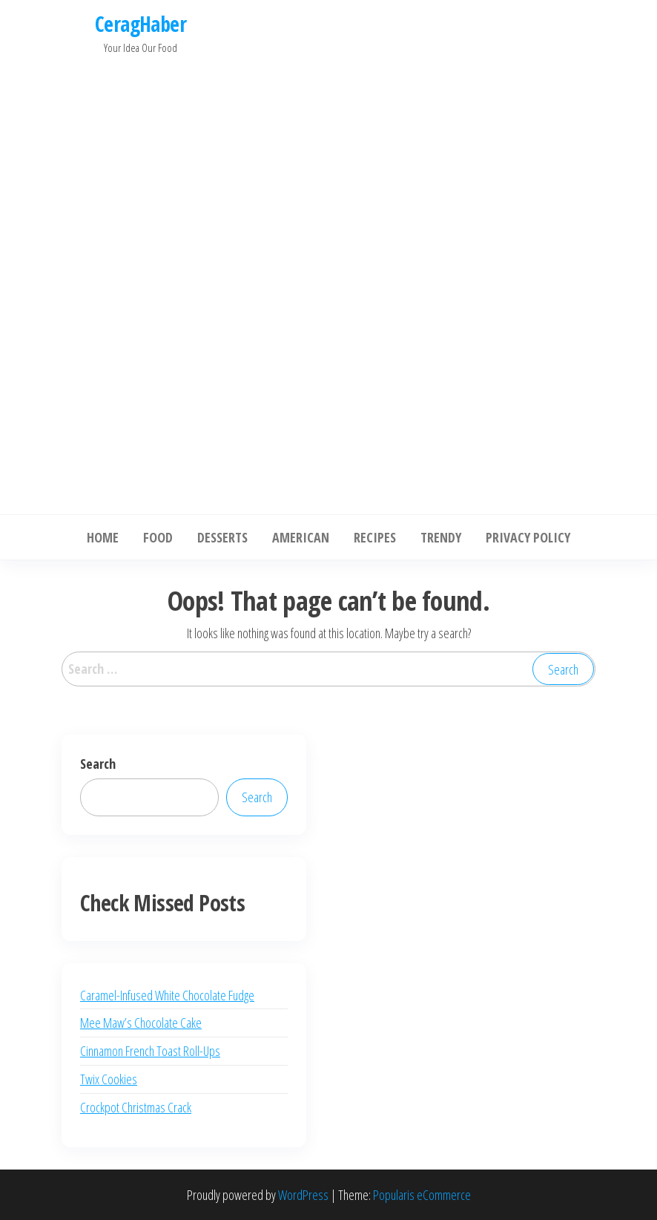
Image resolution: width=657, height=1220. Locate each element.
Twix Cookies (108, 1079)
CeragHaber (140, 24)
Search (98, 764)
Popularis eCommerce (422, 1195)
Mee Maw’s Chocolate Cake (141, 1023)
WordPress (303, 1195)
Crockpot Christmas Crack (135, 1107)
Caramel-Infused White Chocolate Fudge (167, 995)
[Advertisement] (140, 280)
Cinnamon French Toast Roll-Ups (150, 1051)
